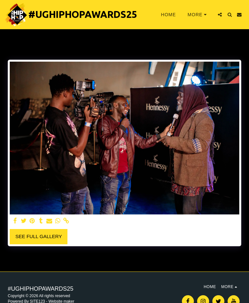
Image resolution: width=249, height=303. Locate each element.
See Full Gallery (39, 236)
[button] (219, 14)
